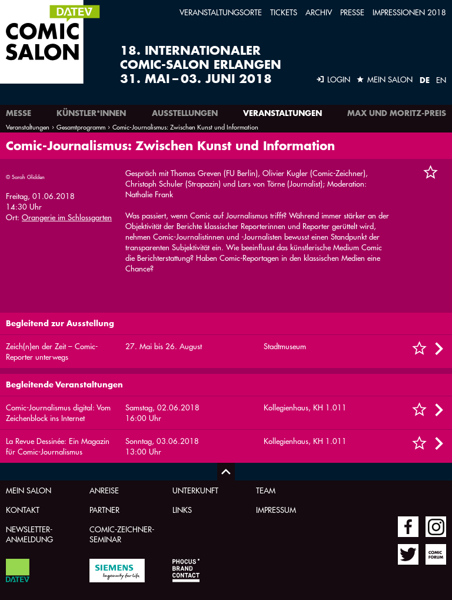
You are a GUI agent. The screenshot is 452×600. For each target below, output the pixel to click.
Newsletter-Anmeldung (29, 534)
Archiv (318, 12)
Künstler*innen (91, 113)
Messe (18, 113)
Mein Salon (28, 490)
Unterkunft (195, 490)
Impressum (276, 510)
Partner (104, 510)
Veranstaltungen (282, 113)
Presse (352, 12)
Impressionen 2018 (409, 12)
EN (441, 80)
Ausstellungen (185, 113)
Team (265, 490)
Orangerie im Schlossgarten (67, 217)
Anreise (104, 490)
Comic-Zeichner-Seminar (121, 534)
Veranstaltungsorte (221, 12)
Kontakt (22, 510)
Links (182, 510)
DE (425, 80)
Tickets (283, 12)
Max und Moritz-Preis (396, 113)
